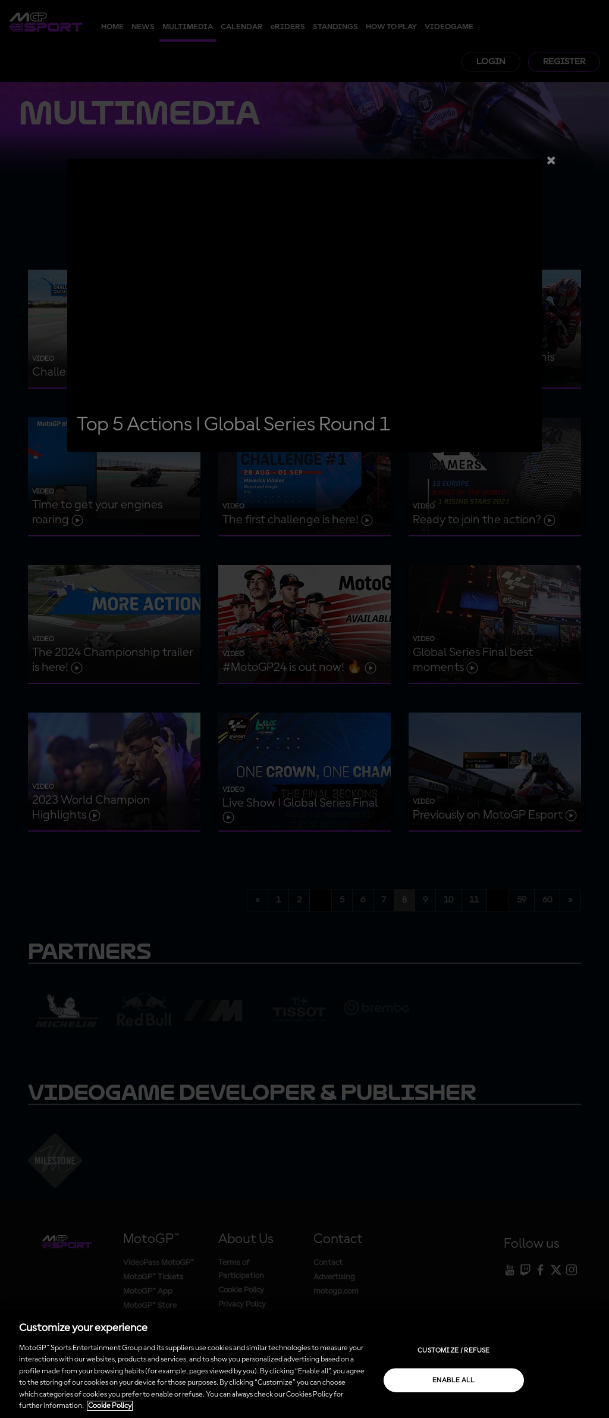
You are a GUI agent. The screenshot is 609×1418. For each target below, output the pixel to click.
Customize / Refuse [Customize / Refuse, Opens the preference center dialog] (453, 1350)
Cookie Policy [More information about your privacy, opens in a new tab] (109, 1406)
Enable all (453, 1379)
